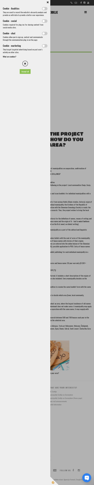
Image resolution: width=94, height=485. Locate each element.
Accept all (25, 71)
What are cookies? (9, 56)
